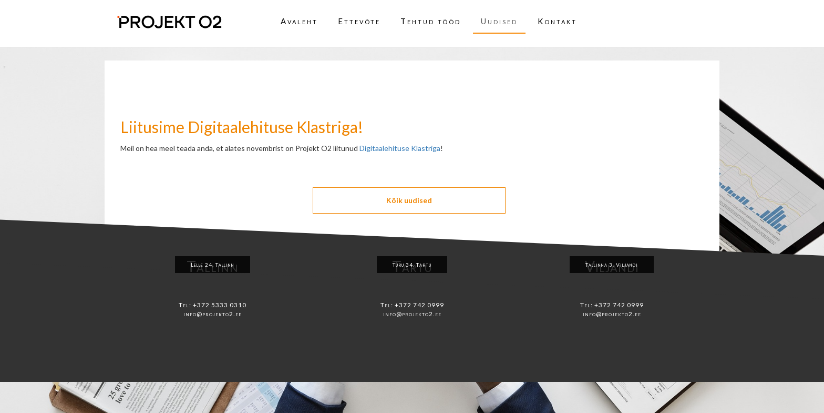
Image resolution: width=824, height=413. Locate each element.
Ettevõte (359, 21)
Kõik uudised (409, 200)
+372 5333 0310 (219, 305)
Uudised (499, 21)
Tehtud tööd (430, 21)
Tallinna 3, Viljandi (611, 264)
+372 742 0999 (419, 305)
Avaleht (299, 21)
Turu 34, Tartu (412, 264)
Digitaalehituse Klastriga (399, 148)
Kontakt (557, 21)
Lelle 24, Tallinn (212, 264)
